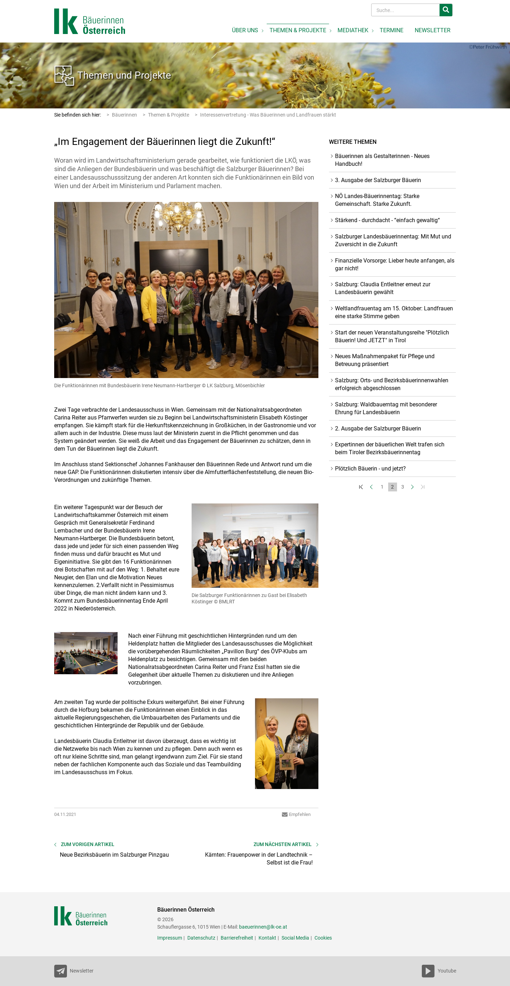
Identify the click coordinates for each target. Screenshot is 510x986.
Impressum (169, 938)
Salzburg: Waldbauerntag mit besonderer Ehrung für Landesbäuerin (386, 408)
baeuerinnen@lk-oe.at (263, 927)
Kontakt (267, 938)
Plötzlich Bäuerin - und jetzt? (370, 468)
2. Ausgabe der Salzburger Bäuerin (378, 428)
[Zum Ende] (423, 487)
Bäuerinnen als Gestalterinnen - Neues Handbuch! (382, 160)
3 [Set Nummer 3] (402, 487)
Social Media (295, 938)
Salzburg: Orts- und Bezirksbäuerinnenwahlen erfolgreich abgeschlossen (391, 384)
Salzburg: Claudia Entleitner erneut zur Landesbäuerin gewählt (382, 288)
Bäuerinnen (124, 115)
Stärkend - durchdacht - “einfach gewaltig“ (387, 220)
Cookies (323, 938)
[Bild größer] (186, 290)
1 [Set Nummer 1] (382, 487)
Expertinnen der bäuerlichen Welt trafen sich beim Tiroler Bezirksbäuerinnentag (389, 448)
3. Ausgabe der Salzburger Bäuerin (378, 180)
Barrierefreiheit (237, 938)
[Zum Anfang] (361, 487)
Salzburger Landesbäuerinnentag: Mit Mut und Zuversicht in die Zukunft (393, 240)
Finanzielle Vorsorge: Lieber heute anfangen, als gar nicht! (394, 264)
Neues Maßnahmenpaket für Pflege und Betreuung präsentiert (385, 360)
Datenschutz (201, 938)
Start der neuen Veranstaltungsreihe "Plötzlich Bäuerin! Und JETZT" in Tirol (392, 336)
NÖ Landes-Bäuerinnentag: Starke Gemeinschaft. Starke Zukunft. (377, 200)
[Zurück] (372, 487)
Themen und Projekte (124, 75)
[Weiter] (413, 487)
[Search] (406, 10)
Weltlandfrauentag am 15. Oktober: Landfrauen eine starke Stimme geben (394, 312)
